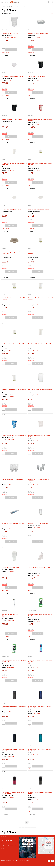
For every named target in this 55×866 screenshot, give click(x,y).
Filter (51, 13)
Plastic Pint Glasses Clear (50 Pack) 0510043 (11, 567)
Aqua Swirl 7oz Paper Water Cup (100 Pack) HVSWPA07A (14, 435)
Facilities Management (12, 6)
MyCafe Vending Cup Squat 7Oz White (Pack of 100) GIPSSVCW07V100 (13, 524)
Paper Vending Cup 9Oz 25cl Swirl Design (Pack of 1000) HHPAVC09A (40, 120)
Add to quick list (5, 52)
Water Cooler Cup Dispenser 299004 (9, 614)
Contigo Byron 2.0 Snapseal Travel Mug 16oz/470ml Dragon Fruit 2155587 (13, 793)
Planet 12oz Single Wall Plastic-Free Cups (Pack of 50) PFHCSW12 (39, 344)
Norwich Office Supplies (7, 30)
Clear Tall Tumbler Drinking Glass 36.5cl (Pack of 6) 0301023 (12, 480)
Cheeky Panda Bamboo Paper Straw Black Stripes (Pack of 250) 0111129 (14, 660)
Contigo (30, 656)
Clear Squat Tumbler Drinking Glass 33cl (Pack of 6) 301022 (39, 436)
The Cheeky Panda (32, 610)
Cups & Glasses (36, 37)
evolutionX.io (26, 860)
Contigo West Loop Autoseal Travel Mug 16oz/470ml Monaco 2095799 (39, 707)
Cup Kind (4, 248)
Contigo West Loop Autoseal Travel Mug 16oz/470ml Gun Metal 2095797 (14, 707)
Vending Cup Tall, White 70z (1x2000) (9, 33)
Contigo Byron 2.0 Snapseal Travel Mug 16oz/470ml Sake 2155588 (40, 793)
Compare (5, 56)
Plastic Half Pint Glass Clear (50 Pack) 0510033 (38, 523)
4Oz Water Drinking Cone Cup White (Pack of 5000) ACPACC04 (39, 568)
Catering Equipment (24, 6)
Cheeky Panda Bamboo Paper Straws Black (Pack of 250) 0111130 (40, 615)
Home (3, 6)
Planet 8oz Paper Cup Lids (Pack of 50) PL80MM (12, 209)
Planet (3, 159)
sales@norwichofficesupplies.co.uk (8, 845)
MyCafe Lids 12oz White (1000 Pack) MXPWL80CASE (39, 33)
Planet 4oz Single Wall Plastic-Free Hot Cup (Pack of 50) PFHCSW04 (40, 164)
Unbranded (30, 72)
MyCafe (30, 30)
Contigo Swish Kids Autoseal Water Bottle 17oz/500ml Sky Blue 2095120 (40, 660)
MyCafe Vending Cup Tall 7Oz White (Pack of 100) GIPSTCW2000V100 (38, 480)
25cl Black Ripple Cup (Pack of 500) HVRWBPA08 (12, 119)
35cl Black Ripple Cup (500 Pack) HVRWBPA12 (37, 76)
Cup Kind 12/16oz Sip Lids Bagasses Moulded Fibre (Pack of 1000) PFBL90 (14, 252)
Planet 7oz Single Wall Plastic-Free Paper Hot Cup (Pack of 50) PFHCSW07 (14, 164)
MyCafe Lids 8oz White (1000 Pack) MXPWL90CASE (12, 76)
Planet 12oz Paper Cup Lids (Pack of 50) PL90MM (38, 209)
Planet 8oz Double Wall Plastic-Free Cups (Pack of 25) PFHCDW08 (39, 252)
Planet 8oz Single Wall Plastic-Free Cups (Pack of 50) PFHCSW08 (13, 344)
